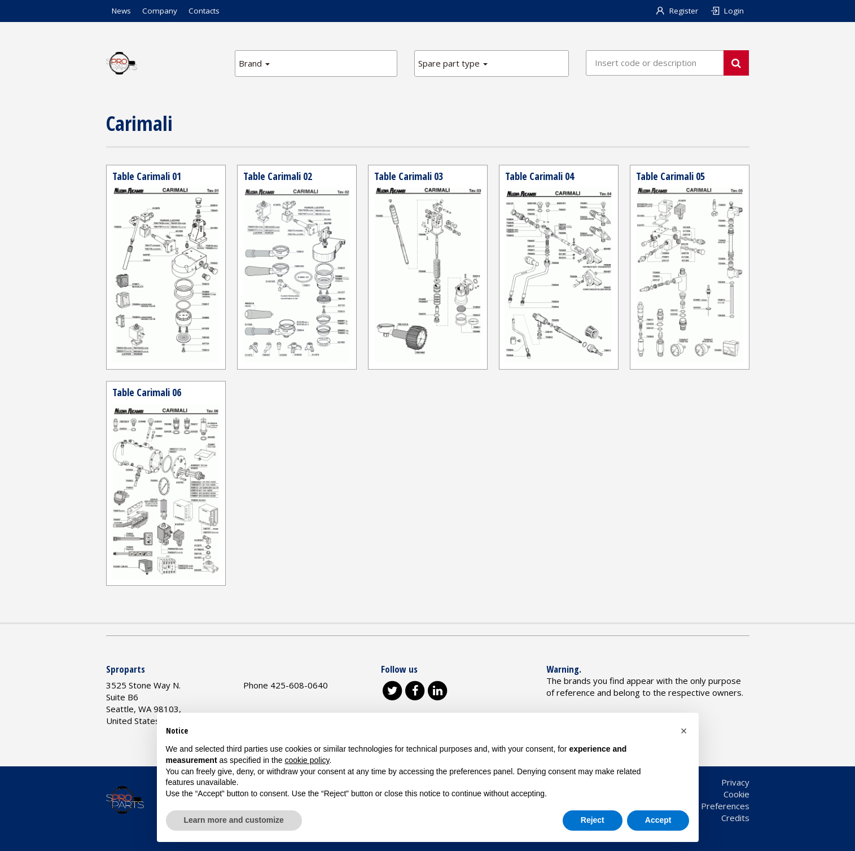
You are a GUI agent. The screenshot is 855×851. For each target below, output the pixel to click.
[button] (684, 731)
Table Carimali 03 (408, 176)
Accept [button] (658, 819)
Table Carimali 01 (146, 176)
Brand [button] (254, 63)
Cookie (736, 794)
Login (726, 11)
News (121, 11)
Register (676, 11)
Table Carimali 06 (146, 392)
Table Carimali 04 (539, 176)
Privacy (735, 782)
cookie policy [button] (306, 760)
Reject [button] (592, 819)
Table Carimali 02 (277, 176)
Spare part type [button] (453, 63)
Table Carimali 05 (670, 176)
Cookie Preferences (711, 805)
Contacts (204, 11)
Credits (735, 817)
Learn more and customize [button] (234, 819)
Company (159, 11)
